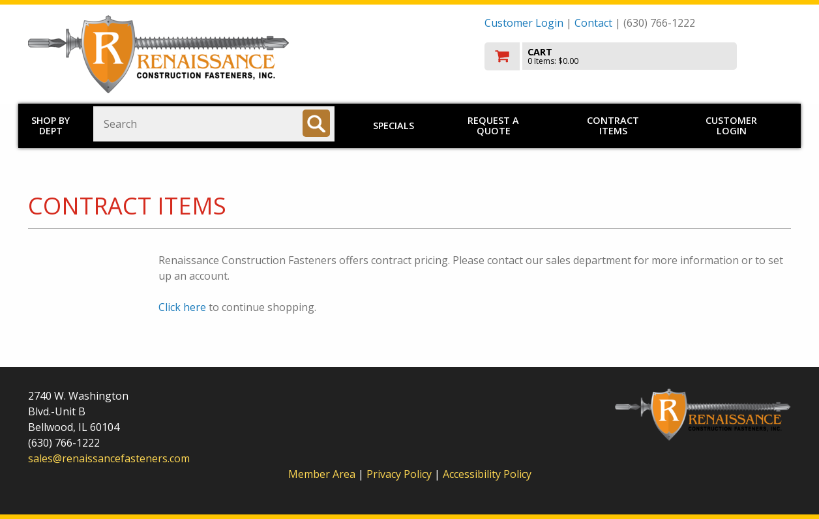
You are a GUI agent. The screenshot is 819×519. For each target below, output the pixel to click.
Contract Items (613, 125)
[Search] (316, 123)
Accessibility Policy (487, 474)
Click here (182, 307)
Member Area (321, 474)
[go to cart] (637, 56)
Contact (593, 23)
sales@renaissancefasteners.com (109, 458)
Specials (393, 125)
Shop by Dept (50, 125)
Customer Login (523, 23)
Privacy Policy (400, 474)
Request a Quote (493, 125)
